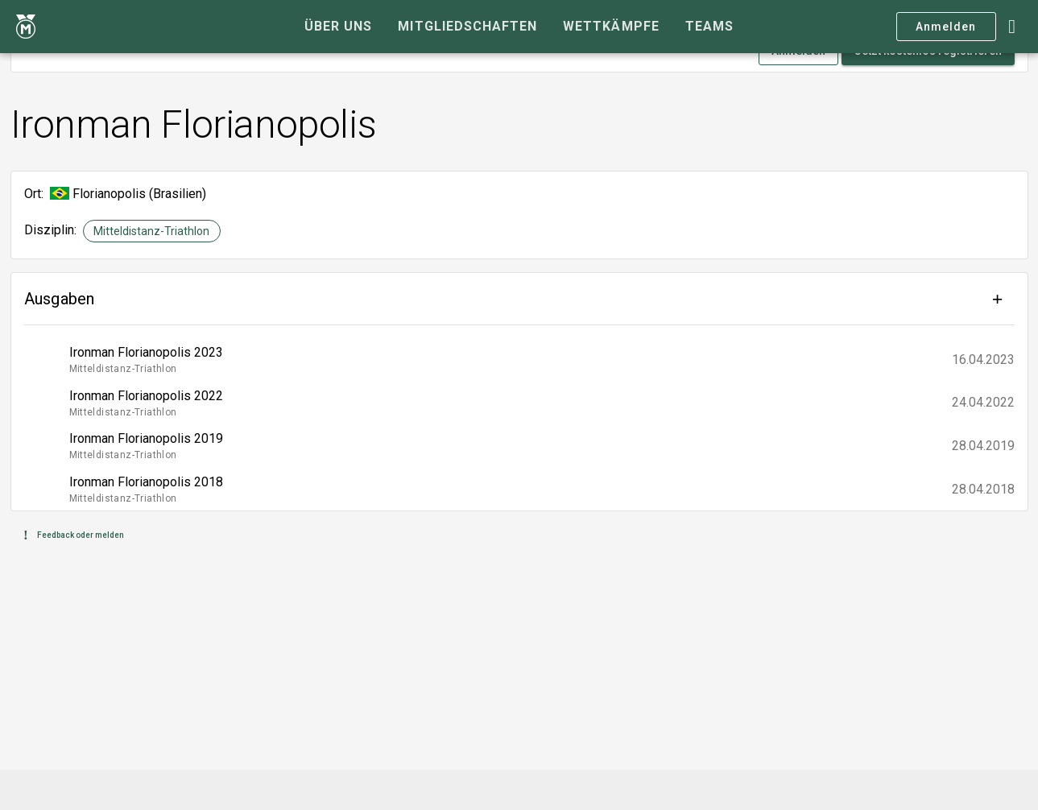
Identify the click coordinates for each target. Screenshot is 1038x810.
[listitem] (519, 360)
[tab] (338, 26)
